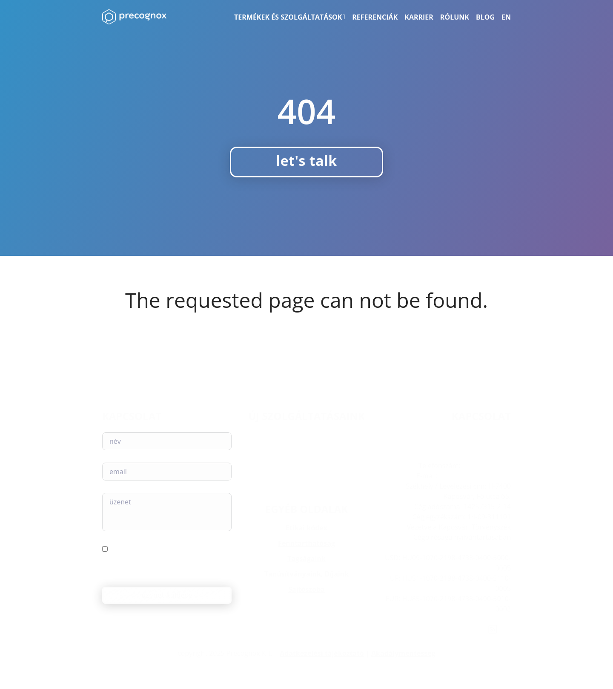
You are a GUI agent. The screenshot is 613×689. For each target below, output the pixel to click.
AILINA (306, 432)
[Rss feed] (492, 629)
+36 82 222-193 (486, 465)
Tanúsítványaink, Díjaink (306, 574)
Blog (485, 17)
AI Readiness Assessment (306, 453)
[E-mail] (167, 472)
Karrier (418, 17)
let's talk (306, 160)
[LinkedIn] (421, 629)
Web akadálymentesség (306, 464)
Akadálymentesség (403, 653)
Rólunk (454, 17)
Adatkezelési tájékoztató (322, 653)
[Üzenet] (167, 512)
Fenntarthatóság (306, 543)
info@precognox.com (475, 476)
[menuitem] (506, 17)
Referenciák (375, 17)
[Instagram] (438, 629)
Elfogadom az (147, 564)
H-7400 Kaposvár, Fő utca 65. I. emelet (447, 455)
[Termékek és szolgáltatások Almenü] (344, 17)
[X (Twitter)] (455, 629)
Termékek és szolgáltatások (288, 17)
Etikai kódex (306, 528)
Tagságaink (306, 558)
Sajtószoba (306, 589)
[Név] (167, 441)
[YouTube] (473, 629)
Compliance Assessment (307, 443)
